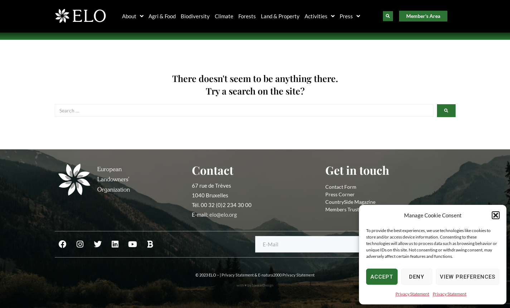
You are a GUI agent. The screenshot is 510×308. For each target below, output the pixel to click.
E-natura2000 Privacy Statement (286, 275)
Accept (381, 277)
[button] (495, 215)
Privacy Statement (412, 294)
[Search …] (244, 110)
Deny (416, 277)
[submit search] (446, 110)
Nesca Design (262, 285)
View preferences (467, 277)
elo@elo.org (223, 214)
